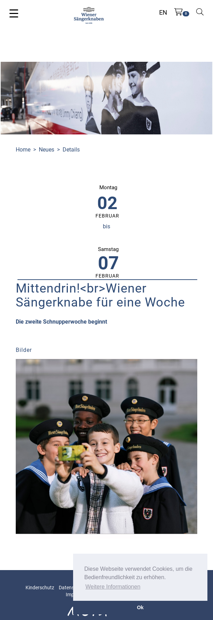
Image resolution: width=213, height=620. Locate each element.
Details (71, 149)
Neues (46, 149)
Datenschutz (72, 587)
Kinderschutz (40, 587)
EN (163, 12)
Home (23, 149)
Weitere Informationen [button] (112, 587)
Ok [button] (140, 607)
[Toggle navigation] (13, 13)
